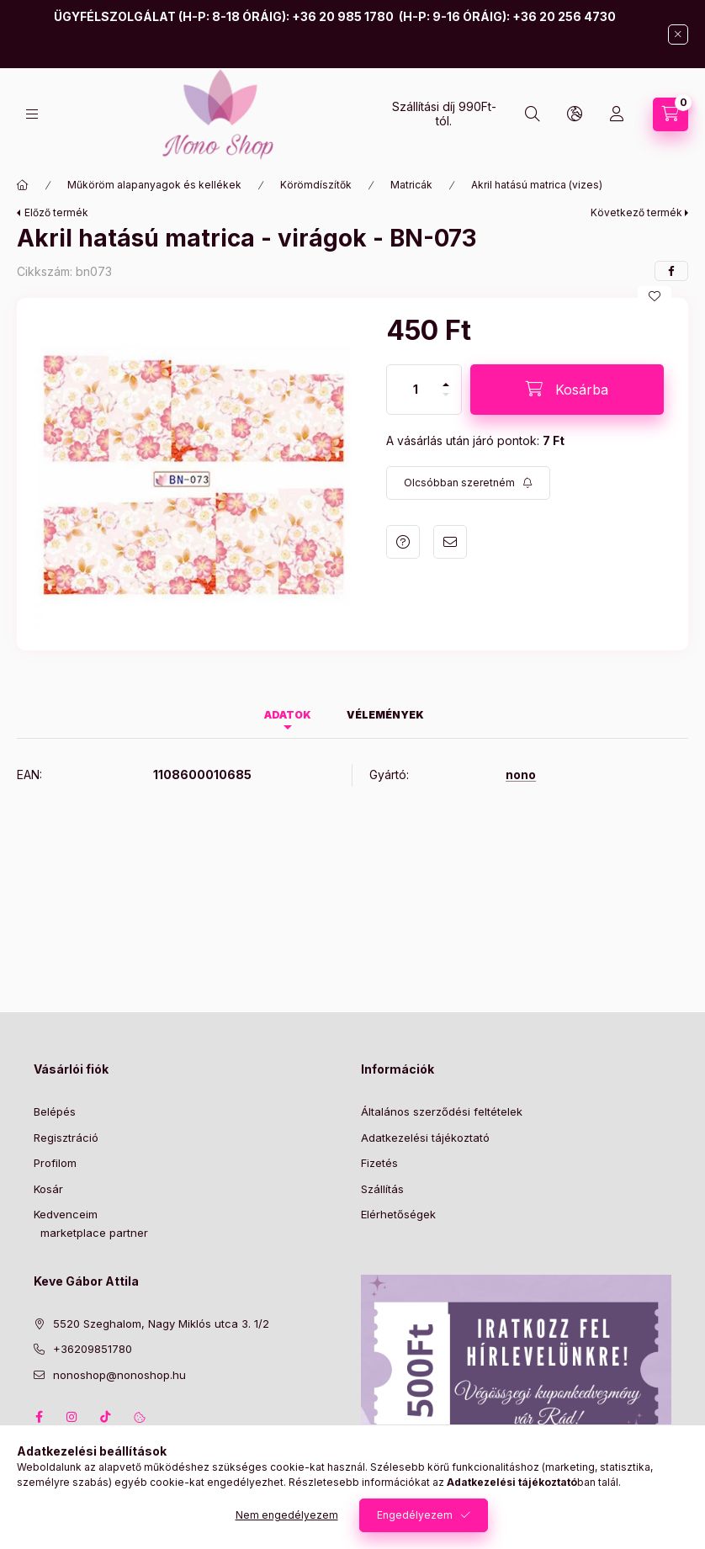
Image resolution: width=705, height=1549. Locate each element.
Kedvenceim (66, 1214)
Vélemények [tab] (385, 714)
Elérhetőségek (398, 1214)
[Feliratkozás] (468, 483)
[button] (193, 474)
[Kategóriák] (32, 114)
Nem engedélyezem (287, 1515)
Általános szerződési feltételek (441, 1111)
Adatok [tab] (287, 714)
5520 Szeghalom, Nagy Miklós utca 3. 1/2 (161, 1323)
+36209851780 (92, 1348)
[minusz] (446, 402)
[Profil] (616, 114)
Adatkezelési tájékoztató (425, 1137)
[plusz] (446, 377)
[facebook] (671, 271)
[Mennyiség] (415, 389)
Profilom (55, 1163)
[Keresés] (532, 114)
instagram (72, 1417)
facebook (39, 1417)
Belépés (55, 1111)
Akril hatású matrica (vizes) (536, 184)
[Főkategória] (23, 185)
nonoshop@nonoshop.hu (119, 1375)
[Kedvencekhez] (654, 296)
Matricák (411, 184)
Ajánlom (450, 542)
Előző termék (56, 212)
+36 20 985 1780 (343, 16)
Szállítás (382, 1189)
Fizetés (379, 1163)
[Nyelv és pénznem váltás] (574, 114)
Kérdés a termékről (403, 542)
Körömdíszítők (316, 184)
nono (521, 775)
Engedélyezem (415, 1515)
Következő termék (636, 212)
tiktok (106, 1417)
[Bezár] (678, 34)
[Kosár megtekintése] (670, 114)
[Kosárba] (567, 389)
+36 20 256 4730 (564, 16)
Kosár (48, 1189)
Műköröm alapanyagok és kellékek (154, 184)
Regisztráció (66, 1137)
